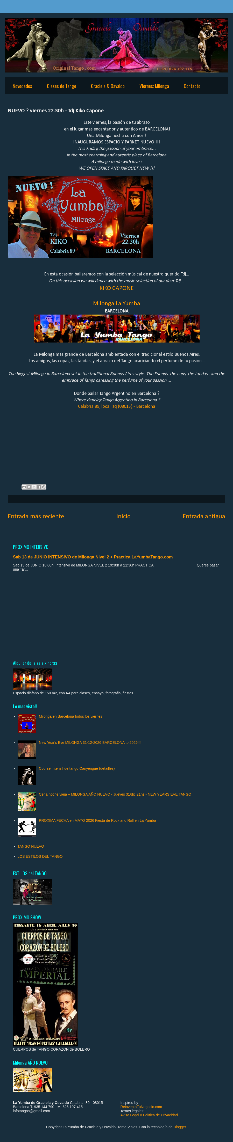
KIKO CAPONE (117, 288)
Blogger (180, 1127)
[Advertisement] (116, 615)
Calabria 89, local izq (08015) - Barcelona (116, 406)
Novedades (22, 85)
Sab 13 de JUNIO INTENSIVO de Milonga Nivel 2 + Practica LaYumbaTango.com (93, 557)
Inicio (123, 516)
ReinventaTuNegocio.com (141, 1107)
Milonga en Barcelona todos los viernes (70, 716)
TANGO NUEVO (31, 846)
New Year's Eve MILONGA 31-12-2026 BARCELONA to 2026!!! (90, 742)
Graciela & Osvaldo (108, 85)
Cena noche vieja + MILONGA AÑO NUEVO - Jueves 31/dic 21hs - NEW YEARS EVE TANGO (115, 794)
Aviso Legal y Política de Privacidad (149, 1115)
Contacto (192, 85)
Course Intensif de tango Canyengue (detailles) (77, 768)
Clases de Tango (61, 85)
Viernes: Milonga (154, 85)
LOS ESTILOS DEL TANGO (40, 856)
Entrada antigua (204, 516)
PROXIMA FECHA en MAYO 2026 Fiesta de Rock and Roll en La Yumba (97, 820)
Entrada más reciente (36, 516)
